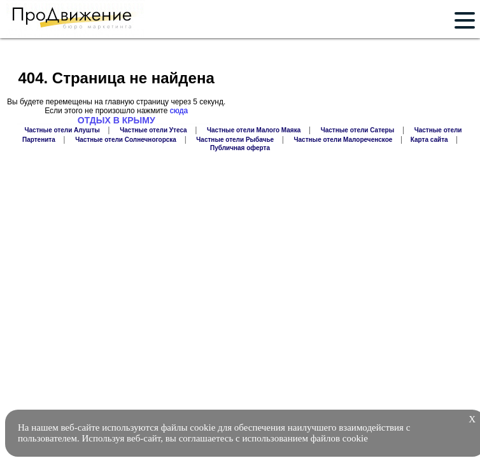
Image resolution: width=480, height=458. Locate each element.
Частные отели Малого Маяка (253, 130)
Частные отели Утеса (153, 130)
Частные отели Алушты (62, 130)
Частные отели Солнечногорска (125, 139)
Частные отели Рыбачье (235, 139)
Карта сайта (429, 139)
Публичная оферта (240, 147)
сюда (179, 110)
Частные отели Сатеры (358, 130)
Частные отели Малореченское (343, 139)
